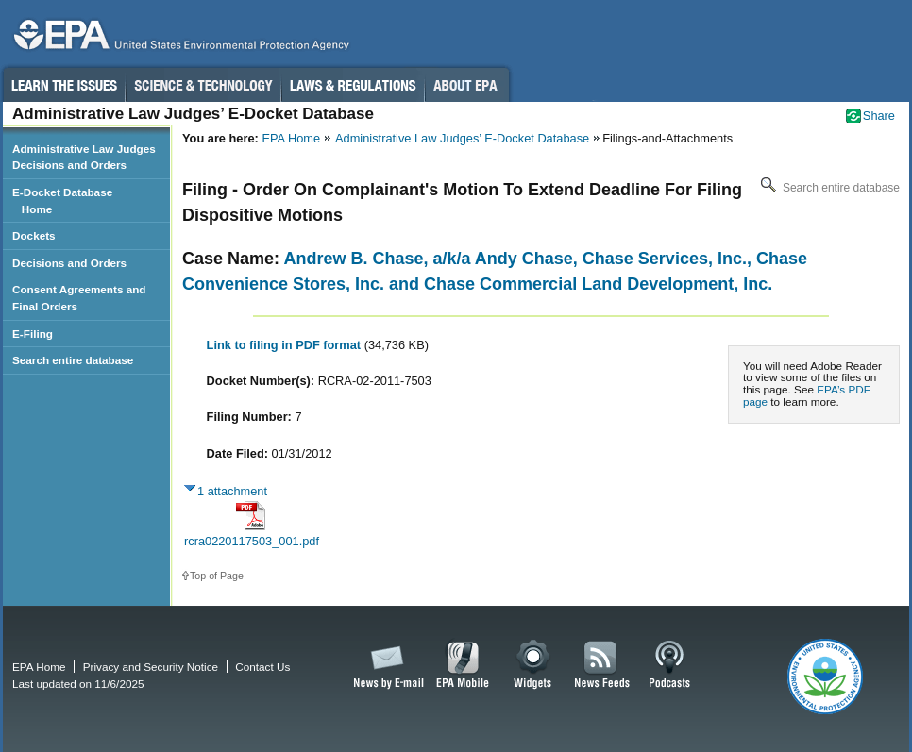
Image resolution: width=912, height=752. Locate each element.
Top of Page (217, 575)
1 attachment (232, 491)
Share (879, 116)
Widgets (534, 665)
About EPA (467, 85)
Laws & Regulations (352, 85)
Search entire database (828, 187)
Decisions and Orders (69, 263)
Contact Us (262, 666)
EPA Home (291, 138)
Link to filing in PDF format (285, 345)
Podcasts (669, 665)
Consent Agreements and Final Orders (79, 297)
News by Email (385, 665)
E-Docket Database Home (62, 200)
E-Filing (32, 333)
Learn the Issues (63, 85)
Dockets (34, 235)
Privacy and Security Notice (150, 666)
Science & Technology (203, 85)
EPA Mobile (463, 665)
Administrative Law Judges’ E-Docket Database (462, 138)
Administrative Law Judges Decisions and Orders (84, 157)
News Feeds (602, 665)
